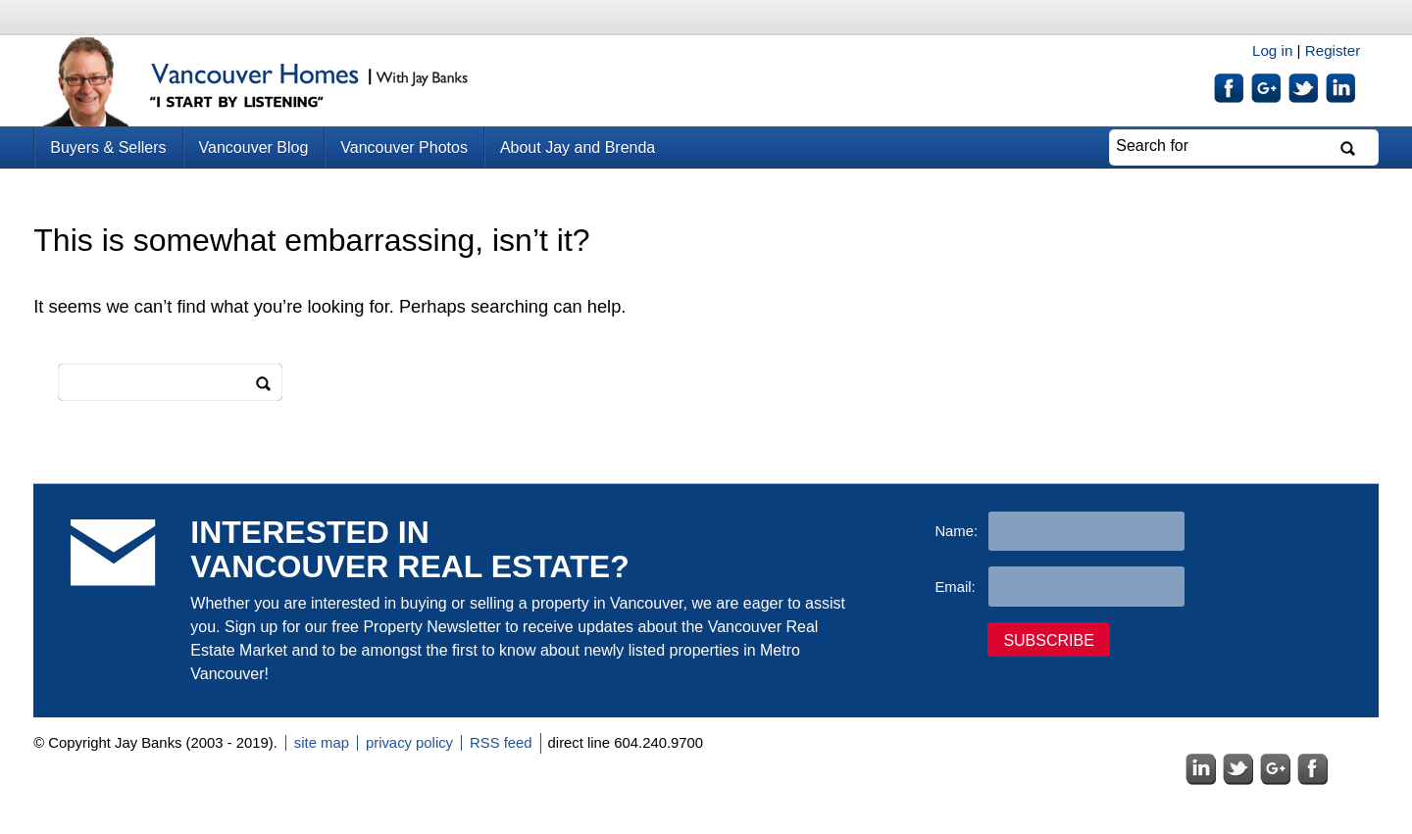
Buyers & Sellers (108, 147)
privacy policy (409, 743)
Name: (956, 531)
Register (1333, 50)
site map (321, 743)
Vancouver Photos (404, 147)
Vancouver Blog (254, 147)
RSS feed (501, 743)
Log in (1272, 50)
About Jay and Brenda (577, 147)
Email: (954, 587)
